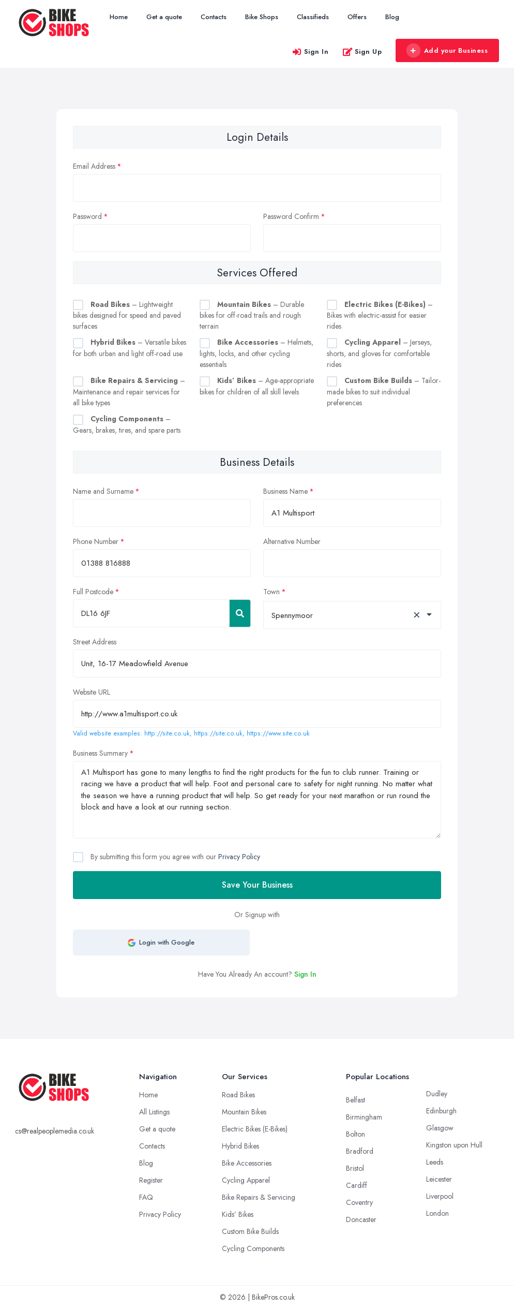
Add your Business (447, 50)
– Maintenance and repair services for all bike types (129, 391)
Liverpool (439, 1196)
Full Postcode (93, 591)
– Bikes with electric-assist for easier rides (380, 315)
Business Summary (100, 753)
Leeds (434, 1162)
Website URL (91, 692)
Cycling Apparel (246, 1180)
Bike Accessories (246, 1163)
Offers (357, 17)
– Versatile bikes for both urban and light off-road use (129, 348)
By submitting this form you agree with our (174, 856)
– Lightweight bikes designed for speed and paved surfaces (127, 315)
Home (119, 17)
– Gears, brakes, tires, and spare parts (126, 424)
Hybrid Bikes (240, 1146)
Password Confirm (291, 216)
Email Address (94, 166)
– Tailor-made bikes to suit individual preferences (384, 391)
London (437, 1213)
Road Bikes (238, 1095)
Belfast (355, 1100)
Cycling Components (253, 1248)
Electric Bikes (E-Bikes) (255, 1129)
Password (87, 216)
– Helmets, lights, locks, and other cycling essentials (256, 353)
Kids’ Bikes (237, 1214)
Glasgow (439, 1128)
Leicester (439, 1179)
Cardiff (356, 1185)
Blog (392, 17)
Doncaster (361, 1219)
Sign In (310, 51)
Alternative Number (292, 541)
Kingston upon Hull (454, 1145)
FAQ (146, 1197)
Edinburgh (441, 1111)
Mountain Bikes (244, 1112)
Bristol (355, 1168)
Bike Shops (261, 17)
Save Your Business (257, 885)
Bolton (355, 1134)
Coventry (359, 1202)
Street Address (94, 642)
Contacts (213, 17)
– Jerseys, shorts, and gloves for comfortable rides (379, 353)
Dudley (436, 1094)
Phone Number (95, 541)
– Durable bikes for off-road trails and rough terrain (252, 315)
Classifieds (313, 17)
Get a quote (164, 17)
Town (271, 591)
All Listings (154, 1112)
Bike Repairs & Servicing (258, 1197)
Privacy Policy (239, 856)
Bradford (359, 1151)
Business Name (285, 491)
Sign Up (362, 51)
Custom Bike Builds (250, 1231)
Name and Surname (103, 491)
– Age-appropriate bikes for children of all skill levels (257, 386)
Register (151, 1180)
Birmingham (364, 1117)
